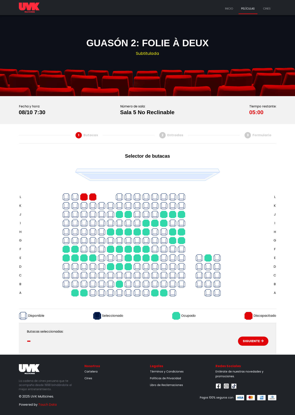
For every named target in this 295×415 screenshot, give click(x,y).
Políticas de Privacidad (165, 378)
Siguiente (253, 341)
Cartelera (91, 372)
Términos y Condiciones (167, 372)
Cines (267, 9)
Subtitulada (147, 53)
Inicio (229, 9)
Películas (248, 9)
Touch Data (47, 404)
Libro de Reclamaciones (166, 385)
